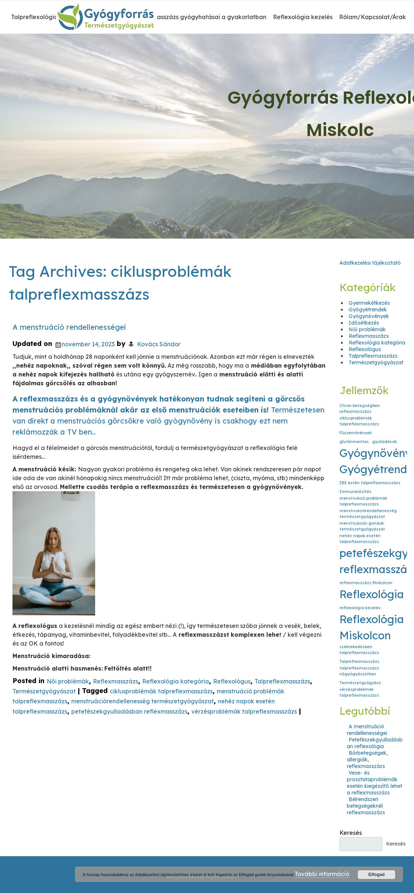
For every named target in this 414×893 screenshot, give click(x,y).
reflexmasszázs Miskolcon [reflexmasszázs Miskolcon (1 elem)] (365, 582)
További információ (322, 874)
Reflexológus (232, 681)
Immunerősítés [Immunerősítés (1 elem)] (355, 491)
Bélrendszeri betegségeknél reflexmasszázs (366, 806)
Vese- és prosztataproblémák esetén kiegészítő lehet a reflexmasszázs (374, 782)
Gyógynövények (369, 316)
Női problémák (68, 681)
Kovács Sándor (158, 344)
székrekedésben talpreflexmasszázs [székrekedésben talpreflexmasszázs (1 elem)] (359, 649)
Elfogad (376, 874)
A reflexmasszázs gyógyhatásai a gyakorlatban (198, 17)
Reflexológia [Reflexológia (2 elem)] (371, 594)
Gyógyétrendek (368, 309)
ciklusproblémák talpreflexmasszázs (161, 691)
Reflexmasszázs (115, 681)
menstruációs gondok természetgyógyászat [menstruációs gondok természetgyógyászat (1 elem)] (362, 526)
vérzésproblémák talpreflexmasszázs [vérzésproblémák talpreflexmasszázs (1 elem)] (359, 692)
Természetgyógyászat (44, 691)
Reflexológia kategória (175, 681)
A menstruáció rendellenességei (69, 327)
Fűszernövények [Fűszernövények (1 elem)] (355, 432)
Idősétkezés (364, 322)
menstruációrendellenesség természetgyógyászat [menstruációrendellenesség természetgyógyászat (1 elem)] (368, 513)
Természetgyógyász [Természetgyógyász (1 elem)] (360, 682)
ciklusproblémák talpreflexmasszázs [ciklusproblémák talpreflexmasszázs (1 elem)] (359, 420)
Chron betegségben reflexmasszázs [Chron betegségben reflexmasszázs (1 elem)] (359, 408)
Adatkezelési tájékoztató (370, 263)
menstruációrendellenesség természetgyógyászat (142, 701)
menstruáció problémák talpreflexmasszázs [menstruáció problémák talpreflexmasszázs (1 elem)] (363, 501)
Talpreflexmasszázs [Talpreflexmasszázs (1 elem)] (359, 661)
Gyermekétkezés (369, 303)
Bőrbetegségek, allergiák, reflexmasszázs (367, 759)
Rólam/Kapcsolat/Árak (372, 17)
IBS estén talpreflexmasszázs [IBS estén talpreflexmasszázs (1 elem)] (369, 482)
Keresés (350, 832)
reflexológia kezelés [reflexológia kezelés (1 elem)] (360, 607)
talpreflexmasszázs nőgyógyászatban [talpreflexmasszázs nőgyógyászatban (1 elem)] (359, 670)
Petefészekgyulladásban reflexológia (375, 743)
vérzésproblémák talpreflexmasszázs (244, 711)
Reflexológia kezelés (302, 17)
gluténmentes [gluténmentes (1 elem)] (354, 441)
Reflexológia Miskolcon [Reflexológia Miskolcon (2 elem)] (371, 627)
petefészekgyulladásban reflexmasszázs (129, 711)
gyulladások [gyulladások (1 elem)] (384, 441)
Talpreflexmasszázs (282, 681)
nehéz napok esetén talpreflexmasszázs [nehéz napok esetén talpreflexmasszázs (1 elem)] (360, 538)
